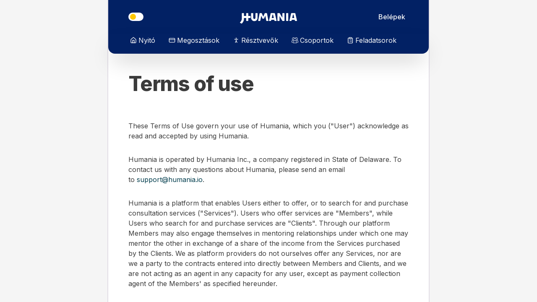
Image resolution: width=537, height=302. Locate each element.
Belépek (391, 17)
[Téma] (135, 17)
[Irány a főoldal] (268, 17)
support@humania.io (170, 179)
